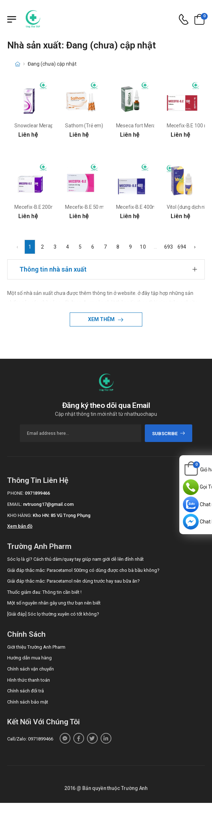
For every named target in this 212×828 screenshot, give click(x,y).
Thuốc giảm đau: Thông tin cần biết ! (44, 592)
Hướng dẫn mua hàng (29, 657)
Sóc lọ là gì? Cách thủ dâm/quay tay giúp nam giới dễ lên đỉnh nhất (75, 559)
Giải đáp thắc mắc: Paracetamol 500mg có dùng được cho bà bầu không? (83, 570)
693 (168, 247)
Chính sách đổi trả (25, 690)
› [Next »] (194, 247)
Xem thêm (102, 319)
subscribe (168, 433)
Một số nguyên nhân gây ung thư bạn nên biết (54, 603)
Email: (14, 504)
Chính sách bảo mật (27, 702)
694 (182, 247)
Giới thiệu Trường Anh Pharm (36, 647)
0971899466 (37, 493)
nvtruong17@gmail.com (48, 504)
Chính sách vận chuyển (30, 669)
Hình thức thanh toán (28, 680)
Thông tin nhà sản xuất (53, 269)
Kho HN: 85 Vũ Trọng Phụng (62, 515)
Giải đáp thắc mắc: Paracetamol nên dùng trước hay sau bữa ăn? (73, 581)
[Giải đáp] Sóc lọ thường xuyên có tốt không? (53, 614)
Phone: (15, 493)
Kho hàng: (19, 515)
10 (143, 247)
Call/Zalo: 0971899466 (30, 739)
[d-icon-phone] (183, 19)
